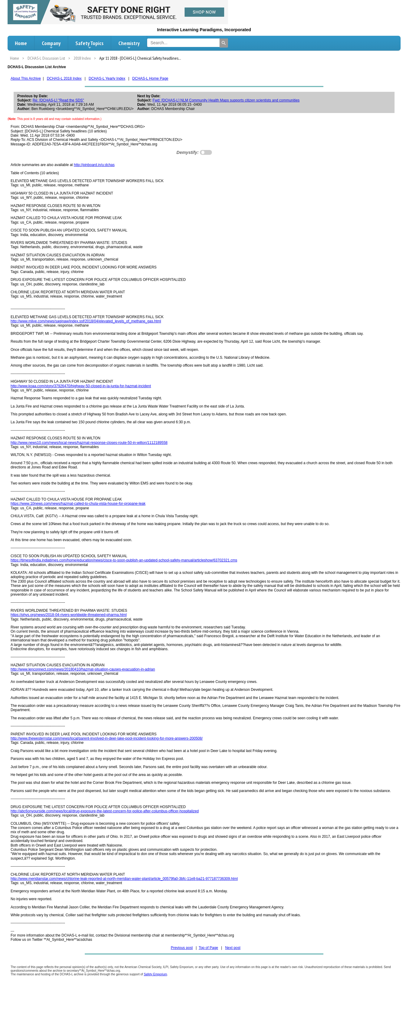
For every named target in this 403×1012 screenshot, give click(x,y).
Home (21, 43)
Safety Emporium (155, 974)
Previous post (182, 948)
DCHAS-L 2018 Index (64, 78)
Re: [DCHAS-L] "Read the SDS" (58, 100)
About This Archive (26, 78)
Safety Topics (89, 45)
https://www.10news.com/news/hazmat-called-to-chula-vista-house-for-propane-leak (78, 503)
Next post (232, 948)
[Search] (224, 43)
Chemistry (129, 45)
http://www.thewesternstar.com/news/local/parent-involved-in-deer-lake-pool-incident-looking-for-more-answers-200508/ (107, 738)
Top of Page (208, 948)
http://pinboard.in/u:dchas (94, 165)
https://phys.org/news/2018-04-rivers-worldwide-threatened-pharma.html (69, 615)
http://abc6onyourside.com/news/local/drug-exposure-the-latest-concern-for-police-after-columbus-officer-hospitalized (105, 811)
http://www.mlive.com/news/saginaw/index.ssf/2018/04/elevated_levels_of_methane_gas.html (86, 321)
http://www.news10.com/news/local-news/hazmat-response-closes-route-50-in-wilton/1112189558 (89, 443)
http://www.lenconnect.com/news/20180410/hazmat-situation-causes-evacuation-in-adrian (83, 669)
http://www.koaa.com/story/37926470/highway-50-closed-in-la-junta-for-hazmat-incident (81, 386)
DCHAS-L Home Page (150, 78)
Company (51, 45)
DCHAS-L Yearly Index (107, 78)
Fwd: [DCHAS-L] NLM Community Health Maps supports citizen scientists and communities (226, 100)
